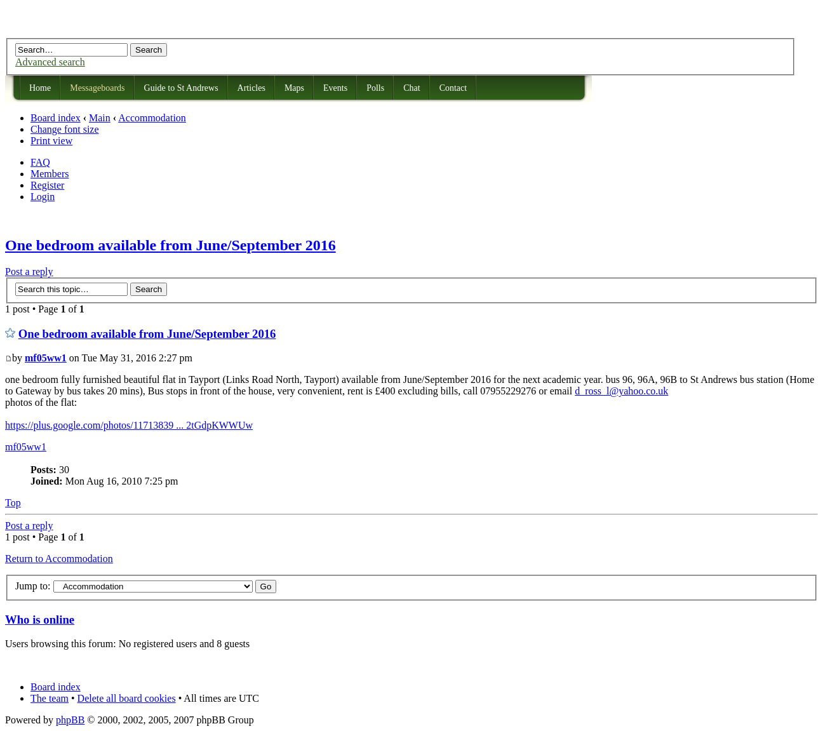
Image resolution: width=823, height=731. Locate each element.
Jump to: (33, 585)
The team (49, 698)
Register (47, 185)
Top (13, 502)
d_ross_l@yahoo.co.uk (621, 391)
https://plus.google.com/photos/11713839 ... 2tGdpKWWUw (129, 425)
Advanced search (50, 62)
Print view (51, 140)
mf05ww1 (46, 357)
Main (99, 117)
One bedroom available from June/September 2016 (170, 245)
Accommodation (152, 117)
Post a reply (29, 271)
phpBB (70, 719)
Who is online (39, 619)
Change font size (64, 129)
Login (42, 196)
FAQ (40, 162)
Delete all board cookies (126, 698)
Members (49, 173)
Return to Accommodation (59, 558)
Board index (55, 117)
